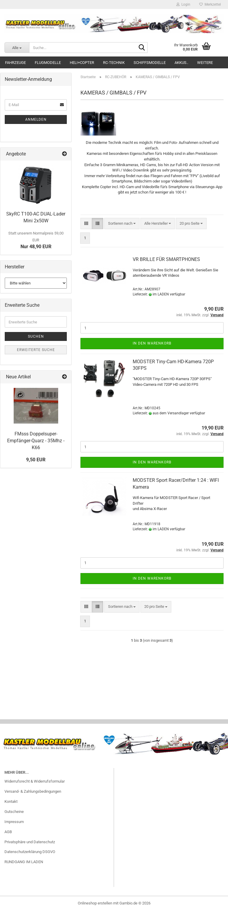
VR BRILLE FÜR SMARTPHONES (166, 259)
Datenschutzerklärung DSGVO (29, 851)
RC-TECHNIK (114, 62)
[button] (86, 223)
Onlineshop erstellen (95, 903)
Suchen (36, 336)
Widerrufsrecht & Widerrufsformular (34, 781)
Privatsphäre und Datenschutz (29, 842)
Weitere (205, 62)
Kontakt (11, 801)
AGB (8, 832)
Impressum (14, 821)
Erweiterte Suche (36, 350)
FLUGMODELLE (48, 62)
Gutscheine (14, 811)
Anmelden (36, 119)
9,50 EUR (35, 459)
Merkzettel (210, 4)
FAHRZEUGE (15, 62)
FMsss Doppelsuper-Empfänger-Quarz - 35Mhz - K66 (35, 440)
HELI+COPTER (82, 62)
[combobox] (122, 223)
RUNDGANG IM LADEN (23, 862)
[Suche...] (16, 47)
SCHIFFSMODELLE (150, 62)
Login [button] (183, 4)
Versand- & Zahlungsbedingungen (32, 791)
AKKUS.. (181, 62)
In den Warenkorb (152, 343)
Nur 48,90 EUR (36, 240)
